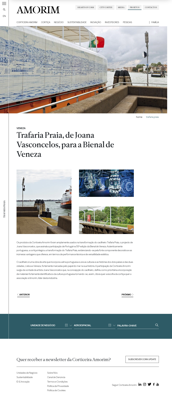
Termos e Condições (57, 381)
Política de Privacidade (58, 386)
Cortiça (45, 22)
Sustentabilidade (77, 22)
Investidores (112, 22)
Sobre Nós (52, 372)
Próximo (127, 294)
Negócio (59, 22)
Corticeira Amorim (27, 22)
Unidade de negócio (51, 325)
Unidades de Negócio (27, 372)
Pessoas (127, 22)
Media (121, 7)
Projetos (134, 7)
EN (4, 16)
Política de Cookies (56, 390)
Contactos (151, 7)
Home (139, 116)
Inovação (95, 22)
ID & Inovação (23, 381)
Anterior (23, 294)
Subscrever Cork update (142, 359)
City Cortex (106, 7)
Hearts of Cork (86, 7)
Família (155, 22)
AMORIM (38, 9)
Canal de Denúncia (56, 377)
